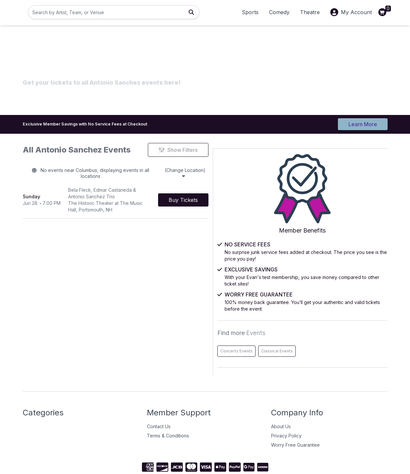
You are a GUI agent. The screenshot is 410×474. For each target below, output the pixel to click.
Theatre (310, 12)
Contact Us (159, 399)
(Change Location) (233, 171)
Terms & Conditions (168, 408)
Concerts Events (325, 323)
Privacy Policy (286, 408)
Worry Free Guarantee (295, 417)
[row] (154, 190)
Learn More (362, 122)
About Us (281, 399)
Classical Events (366, 323)
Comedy (279, 12)
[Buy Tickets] (259, 189)
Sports (250, 12)
